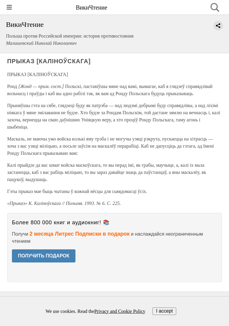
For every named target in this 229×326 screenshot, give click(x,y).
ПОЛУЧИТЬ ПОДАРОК (43, 255)
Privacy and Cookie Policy (119, 311)
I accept (164, 310)
